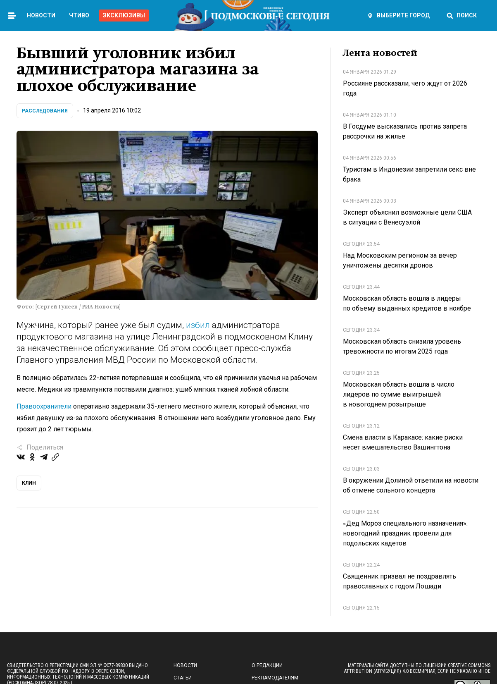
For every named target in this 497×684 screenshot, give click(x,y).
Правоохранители (44, 406)
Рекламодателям (275, 678)
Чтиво (79, 15)
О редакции (267, 665)
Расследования (45, 111)
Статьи (183, 678)
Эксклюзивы (124, 15)
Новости (41, 15)
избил (198, 325)
